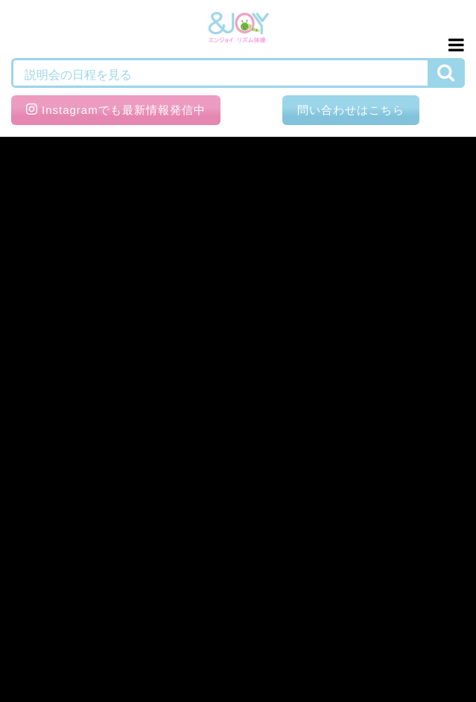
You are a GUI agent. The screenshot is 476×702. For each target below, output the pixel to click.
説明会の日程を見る (78, 74)
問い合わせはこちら (350, 109)
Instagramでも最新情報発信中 (116, 109)
